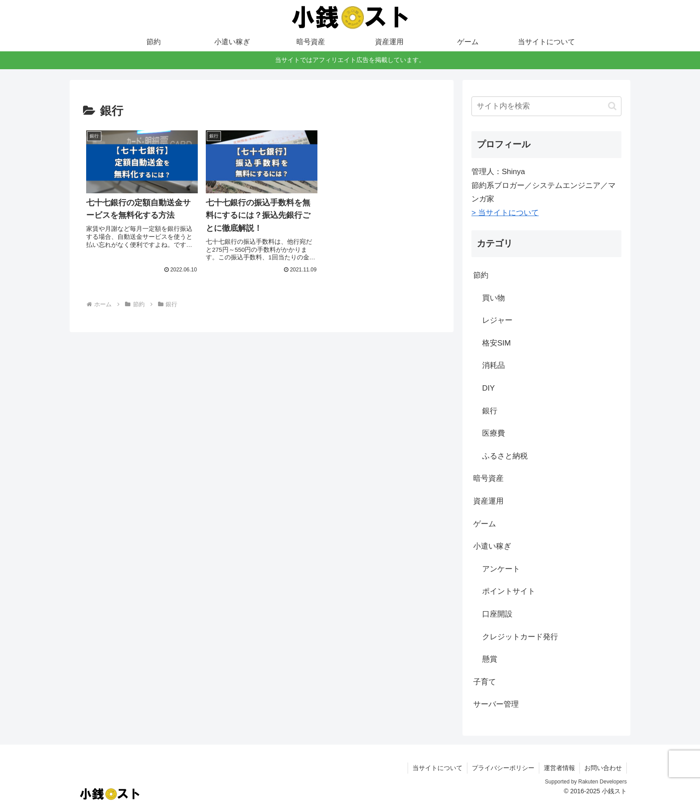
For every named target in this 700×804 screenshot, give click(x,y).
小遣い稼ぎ (492, 546)
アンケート (501, 569)
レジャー (497, 320)
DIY (488, 388)
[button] (612, 106)
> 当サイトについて (505, 212)
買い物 (493, 298)
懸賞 (489, 659)
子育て (484, 682)
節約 (480, 275)
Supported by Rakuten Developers (586, 782)
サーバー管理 (496, 704)
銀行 (489, 411)
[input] (546, 106)
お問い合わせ (603, 767)
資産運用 (488, 501)
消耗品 (493, 365)
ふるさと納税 (505, 456)
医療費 (493, 433)
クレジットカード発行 (520, 637)
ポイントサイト (508, 591)
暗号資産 (488, 478)
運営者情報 (559, 767)
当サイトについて (437, 767)
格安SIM (496, 343)
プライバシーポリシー (503, 767)
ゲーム (484, 524)
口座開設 (497, 614)
